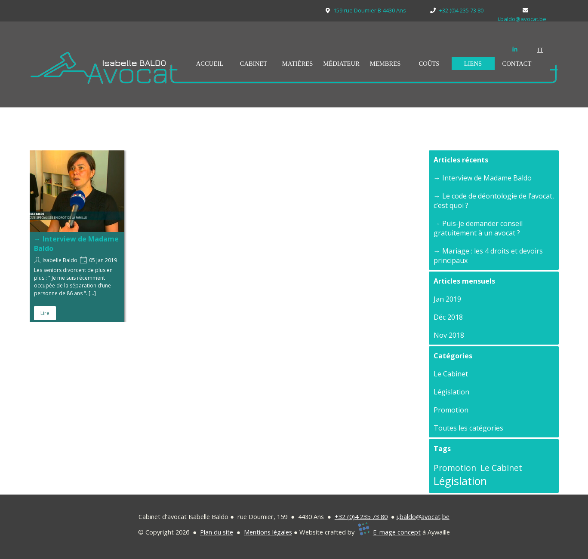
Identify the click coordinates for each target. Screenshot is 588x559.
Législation (451, 392)
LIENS (473, 63)
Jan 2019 (447, 299)
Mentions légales (268, 532)
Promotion (451, 410)
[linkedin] (515, 49)
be (445, 516)
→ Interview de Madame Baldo (483, 178)
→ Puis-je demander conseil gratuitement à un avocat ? (478, 228)
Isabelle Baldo (60, 260)
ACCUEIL (210, 63)
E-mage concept (397, 532)
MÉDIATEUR (341, 63)
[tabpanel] (545, 49)
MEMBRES (385, 63)
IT (540, 49)
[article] (77, 236)
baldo (408, 516)
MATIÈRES (297, 63)
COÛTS (429, 63)
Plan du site (216, 532)
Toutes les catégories (468, 428)
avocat (430, 516)
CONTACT (516, 63)
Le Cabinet (451, 374)
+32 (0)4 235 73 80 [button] (361, 516)
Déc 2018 (448, 317)
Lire (44, 313)
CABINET (254, 63)
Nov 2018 (449, 335)
